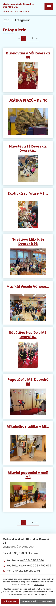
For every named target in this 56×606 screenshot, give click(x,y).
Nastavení (47, 601)
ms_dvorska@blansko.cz (23, 570)
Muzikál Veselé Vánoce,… (28, 286)
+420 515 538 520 (32, 560)
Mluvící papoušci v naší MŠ (28, 474)
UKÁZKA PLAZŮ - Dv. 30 (28, 100)
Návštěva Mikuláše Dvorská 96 (28, 241)
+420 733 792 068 (39, 565)
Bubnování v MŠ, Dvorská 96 (28, 55)
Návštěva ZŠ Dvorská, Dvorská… (28, 148)
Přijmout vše (10, 601)
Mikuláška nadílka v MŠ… (28, 426)
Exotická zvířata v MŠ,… (28, 193)
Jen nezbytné (29, 601)
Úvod (6, 20)
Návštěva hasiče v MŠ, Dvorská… (28, 334)
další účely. (39, 584)
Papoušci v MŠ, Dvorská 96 (28, 381)
